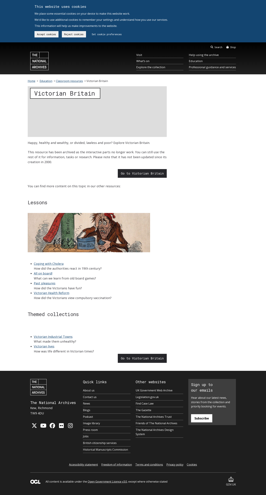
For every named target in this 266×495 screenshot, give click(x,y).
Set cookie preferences (107, 34)
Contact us (90, 397)
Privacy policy (174, 464)
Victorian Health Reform (51, 293)
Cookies (192, 464)
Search (216, 47)
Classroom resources (69, 81)
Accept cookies (46, 34)
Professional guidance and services (212, 67)
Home (31, 81)
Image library (91, 423)
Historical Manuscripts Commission (105, 449)
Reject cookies (73, 34)
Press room (90, 430)
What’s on (142, 61)
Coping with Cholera (49, 264)
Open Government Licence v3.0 (107, 481)
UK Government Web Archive (154, 390)
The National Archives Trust (154, 417)
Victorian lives (44, 346)
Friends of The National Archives (156, 423)
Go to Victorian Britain (142, 173)
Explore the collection (150, 67)
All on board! (43, 273)
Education (196, 61)
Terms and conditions (149, 464)
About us (89, 390)
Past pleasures (44, 283)
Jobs (86, 436)
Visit (139, 55)
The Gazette (143, 410)
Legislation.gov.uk (147, 397)
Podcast (88, 417)
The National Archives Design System (155, 432)
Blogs (86, 410)
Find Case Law (144, 403)
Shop (231, 47)
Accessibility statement (83, 464)
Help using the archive (204, 55)
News (86, 403)
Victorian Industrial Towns (53, 337)
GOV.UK (231, 481)
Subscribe (201, 418)
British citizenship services (100, 443)
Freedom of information (116, 464)
